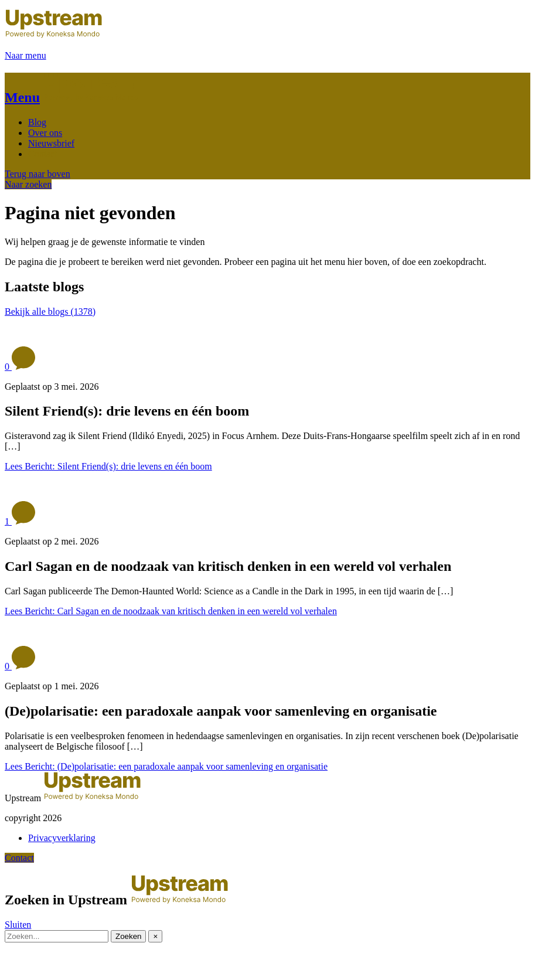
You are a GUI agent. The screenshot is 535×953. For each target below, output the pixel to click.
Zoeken (128, 936)
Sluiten (18, 925)
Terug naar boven (37, 174)
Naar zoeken (28, 184)
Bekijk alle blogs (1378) (50, 311)
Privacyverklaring (62, 838)
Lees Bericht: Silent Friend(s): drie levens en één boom (108, 466)
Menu (22, 97)
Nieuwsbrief (51, 143)
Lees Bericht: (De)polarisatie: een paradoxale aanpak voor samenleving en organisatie (166, 766)
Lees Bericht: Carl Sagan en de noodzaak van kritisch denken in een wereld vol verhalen (171, 611)
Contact (42, 154)
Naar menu (25, 55)
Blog (37, 122)
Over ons (45, 133)
